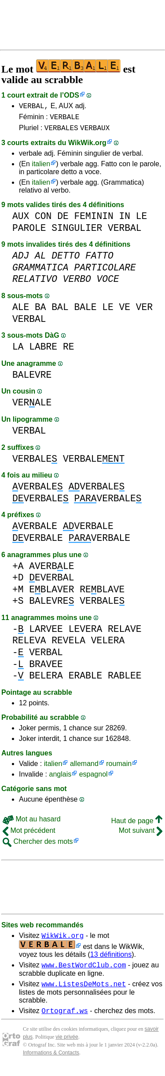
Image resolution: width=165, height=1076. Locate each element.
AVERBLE (51, 570)
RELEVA (29, 644)
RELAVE (125, 633)
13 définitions (111, 959)
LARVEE (46, 633)
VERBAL (125, 232)
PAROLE (29, 232)
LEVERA (86, 633)
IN (124, 220)
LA (18, 350)
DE (63, 220)
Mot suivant (140, 834)
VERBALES (61, 131)
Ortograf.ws (64, 1020)
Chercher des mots (38, 845)
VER (144, 311)
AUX (20, 220)
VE (125, 311)
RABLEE (125, 679)
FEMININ (93, 220)
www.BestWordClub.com (83, 971)
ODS (71, 95)
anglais (60, 778)
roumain (119, 767)
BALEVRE (31, 378)
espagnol (93, 778)
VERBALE (64, 119)
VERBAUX (95, 131)
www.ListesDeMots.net (83, 991)
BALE (85, 311)
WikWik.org (87, 146)
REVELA (68, 644)
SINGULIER (76, 232)
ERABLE (86, 679)
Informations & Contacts (51, 1062)
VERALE (31, 406)
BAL (59, 311)
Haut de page (136, 824)
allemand (84, 767)
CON (43, 220)
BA (40, 311)
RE (68, 350)
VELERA (108, 644)
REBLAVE (102, 593)
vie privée (66, 1046)
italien (41, 167)
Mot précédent (29, 834)
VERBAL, (33, 107)
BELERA (46, 679)
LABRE (43, 350)
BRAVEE (46, 668)
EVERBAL (51, 581)
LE (141, 220)
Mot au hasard (32, 823)
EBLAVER (51, 593)
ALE (20, 311)
